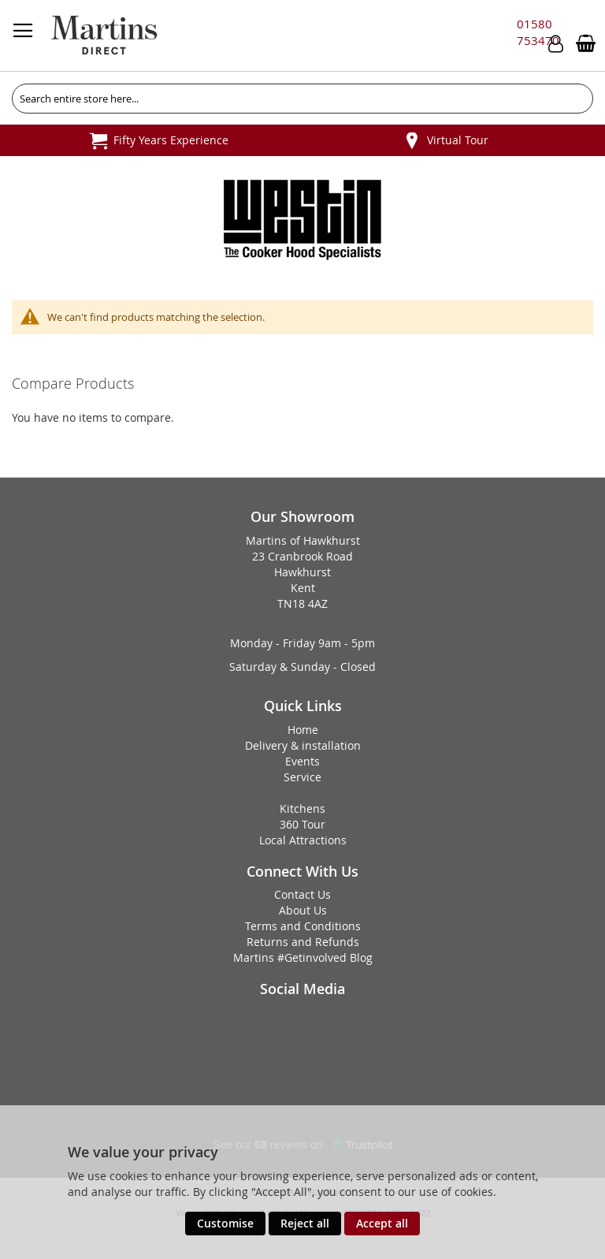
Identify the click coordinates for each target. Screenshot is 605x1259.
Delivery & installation (303, 745)
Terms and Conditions (303, 925)
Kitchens (302, 808)
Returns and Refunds (303, 941)
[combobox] (302, 99)
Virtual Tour (457, 139)
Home (303, 729)
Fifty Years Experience (170, 139)
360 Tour (302, 824)
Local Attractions (303, 840)
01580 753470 (538, 32)
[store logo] (104, 35)
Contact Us (302, 894)
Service (302, 776)
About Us (303, 910)
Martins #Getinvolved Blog (303, 957)
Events (302, 761)
